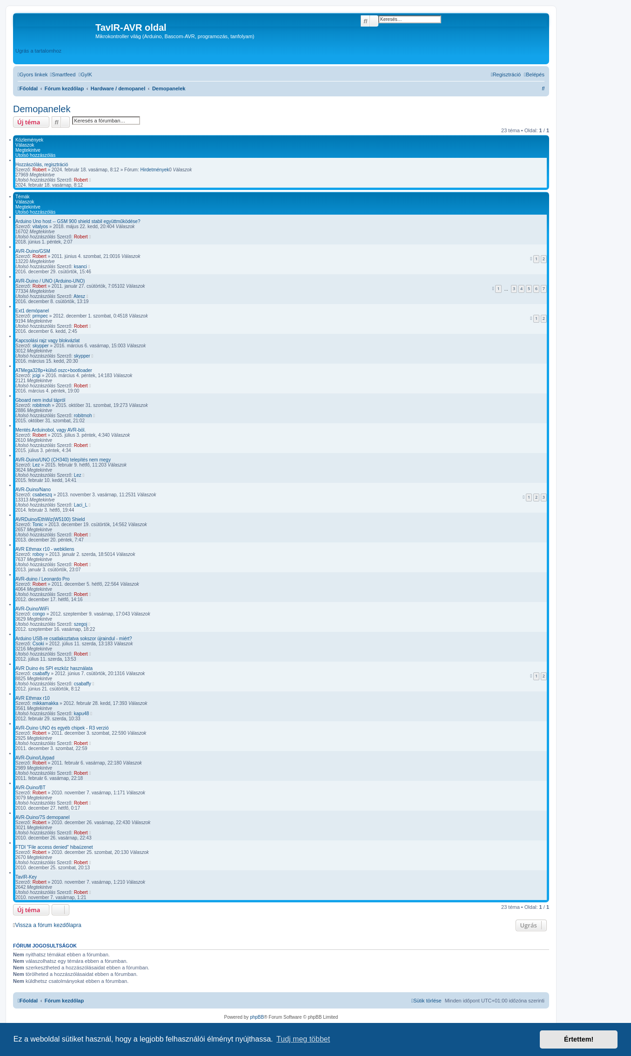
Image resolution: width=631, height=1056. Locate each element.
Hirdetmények (155, 169)
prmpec (40, 315)
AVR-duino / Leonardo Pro (42, 579)
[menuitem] (63, 74)
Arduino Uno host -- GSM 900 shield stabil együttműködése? (77, 221)
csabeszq (42, 494)
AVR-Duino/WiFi (32, 608)
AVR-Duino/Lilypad (34, 757)
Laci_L (80, 505)
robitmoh (42, 405)
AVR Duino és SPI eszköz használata (54, 668)
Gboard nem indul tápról (40, 400)
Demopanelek (41, 109)
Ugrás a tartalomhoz (38, 51)
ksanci (80, 266)
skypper (41, 345)
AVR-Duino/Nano (33, 489)
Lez (36, 464)
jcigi (36, 375)
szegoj (80, 624)
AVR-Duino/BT (30, 787)
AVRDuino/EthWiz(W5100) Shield (50, 519)
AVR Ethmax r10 (32, 698)
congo (39, 613)
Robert (40, 169)
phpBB (257, 1017)
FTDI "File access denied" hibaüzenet (54, 847)
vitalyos (40, 226)
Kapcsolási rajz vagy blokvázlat (47, 340)
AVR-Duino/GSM (32, 251)
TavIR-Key (26, 877)
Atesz (79, 296)
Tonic (38, 524)
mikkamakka (46, 703)
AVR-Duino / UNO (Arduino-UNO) (50, 281)
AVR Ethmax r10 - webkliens (44, 549)
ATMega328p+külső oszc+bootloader (53, 370)
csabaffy (41, 673)
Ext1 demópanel (32, 310)
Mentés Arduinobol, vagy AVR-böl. (50, 430)
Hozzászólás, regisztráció (41, 164)
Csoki (38, 643)
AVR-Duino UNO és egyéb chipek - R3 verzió (61, 728)
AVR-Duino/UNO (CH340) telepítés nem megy (63, 459)
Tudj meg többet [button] (303, 1039)
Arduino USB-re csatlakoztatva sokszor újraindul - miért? (73, 638)
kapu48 (81, 713)
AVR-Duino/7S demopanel (42, 817)
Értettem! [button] (578, 1039)
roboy (38, 554)
